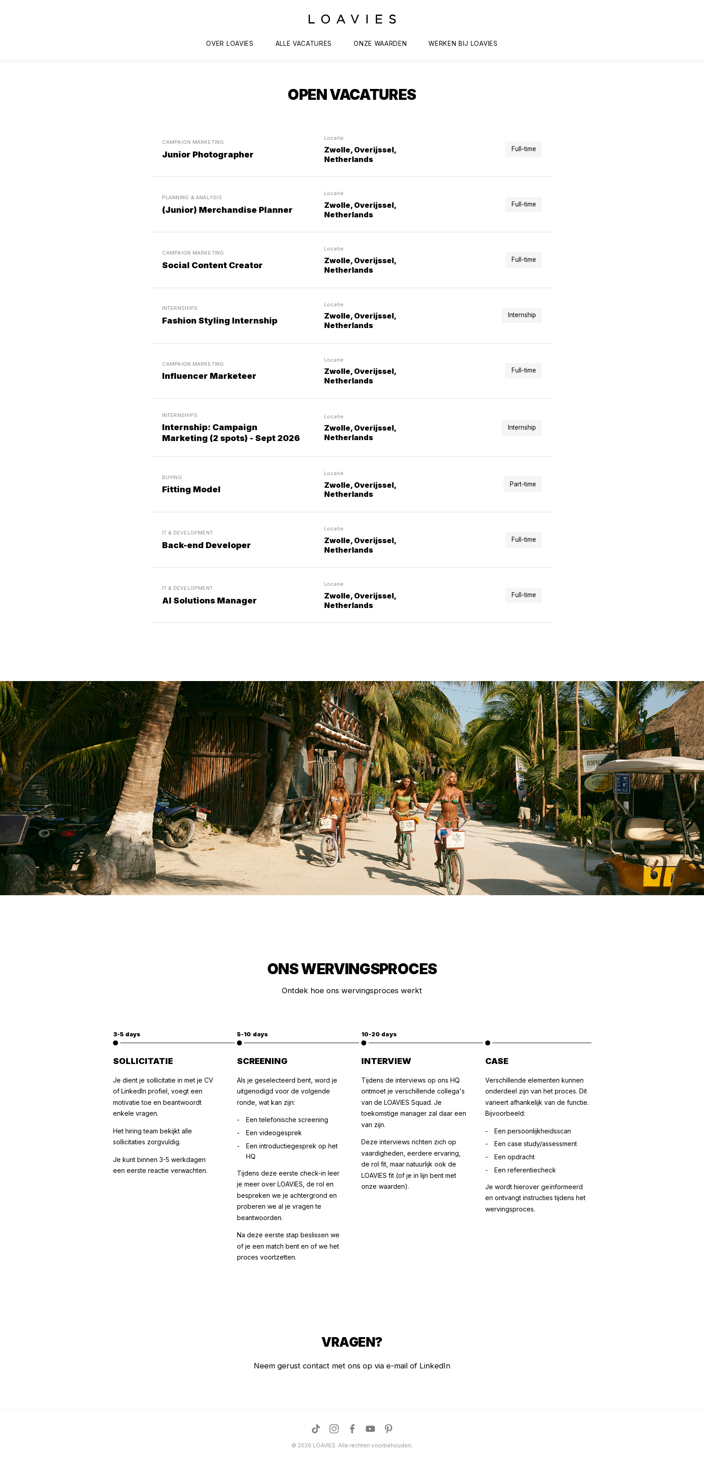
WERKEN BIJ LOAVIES (462, 43)
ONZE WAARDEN (380, 43)
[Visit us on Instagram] (334, 1428)
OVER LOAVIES (229, 43)
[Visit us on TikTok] (315, 1428)
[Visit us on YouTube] (370, 1428)
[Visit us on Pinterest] (388, 1428)
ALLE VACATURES (304, 43)
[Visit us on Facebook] (352, 1428)
